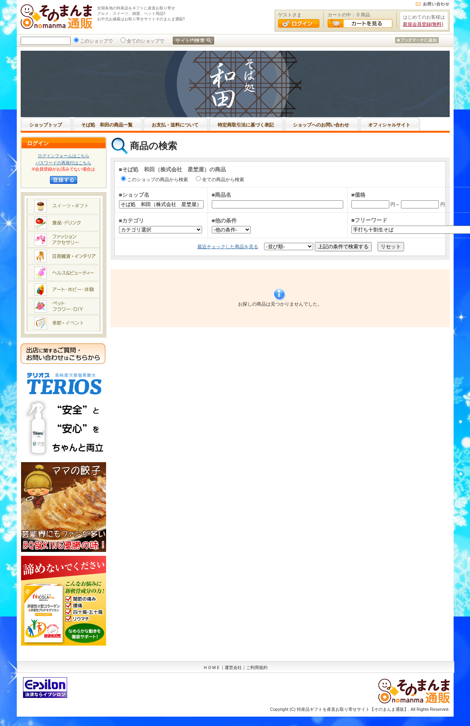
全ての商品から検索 (222, 179)
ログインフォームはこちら (63, 155)
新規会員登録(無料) (423, 24)
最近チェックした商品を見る (227, 246)
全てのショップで (145, 41)
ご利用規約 (257, 667)
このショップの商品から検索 (157, 179)
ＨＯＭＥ (211, 667)
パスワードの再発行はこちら (63, 162)
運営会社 (233, 667)
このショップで (95, 41)
